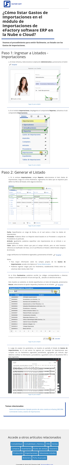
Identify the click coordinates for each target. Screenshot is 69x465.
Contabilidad (16, 444)
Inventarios (26, 448)
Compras (15, 448)
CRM (48, 444)
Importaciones (31, 453)
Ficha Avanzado (39, 458)
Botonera (27, 458)
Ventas (55, 444)
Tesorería (53, 448)
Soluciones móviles (47, 453)
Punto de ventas (40, 448)
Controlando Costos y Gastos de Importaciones (24, 412)
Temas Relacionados (44, 264)
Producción (18, 453)
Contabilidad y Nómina (34, 444)
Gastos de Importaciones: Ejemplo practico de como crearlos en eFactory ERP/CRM (36, 409)
